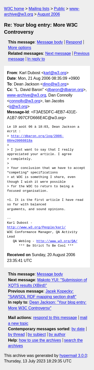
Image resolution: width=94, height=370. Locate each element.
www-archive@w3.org (26, 95)
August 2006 (48, 14)
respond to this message (55, 317)
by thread (16, 334)
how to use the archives (40, 340)
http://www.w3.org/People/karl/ (36, 227)
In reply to (36, 59)
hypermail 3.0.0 (73, 355)
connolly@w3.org (24, 101)
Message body (50, 42)
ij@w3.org (18, 106)
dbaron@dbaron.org (65, 89)
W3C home (14, 9)
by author (57, 334)
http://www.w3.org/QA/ (56, 241)
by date (77, 329)
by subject (37, 334)
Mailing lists (39, 9)
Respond (74, 42)
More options (19, 47)
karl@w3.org (55, 73)
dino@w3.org (54, 84)
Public (59, 9)
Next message (58, 53)
